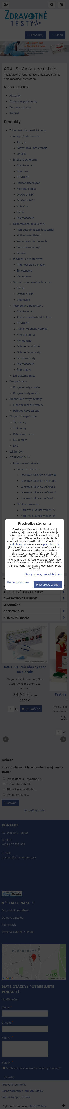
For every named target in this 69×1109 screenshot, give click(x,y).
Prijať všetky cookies (48, 584)
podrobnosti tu (17, 544)
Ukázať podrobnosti (18, 582)
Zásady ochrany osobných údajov (43, 574)
